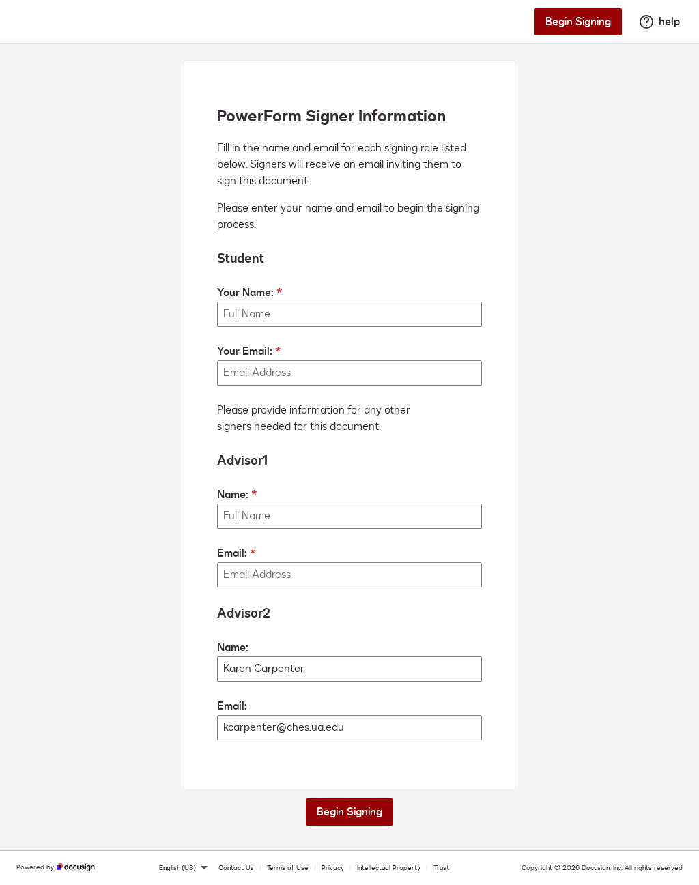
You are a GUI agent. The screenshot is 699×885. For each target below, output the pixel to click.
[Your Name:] (349, 314)
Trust (441, 868)
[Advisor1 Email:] (349, 574)
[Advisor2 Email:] (349, 727)
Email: (232, 553)
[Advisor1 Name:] (349, 516)
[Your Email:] (349, 373)
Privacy (333, 868)
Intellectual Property (388, 868)
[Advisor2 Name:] (349, 669)
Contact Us (236, 868)
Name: (232, 495)
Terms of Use (288, 868)
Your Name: (245, 293)
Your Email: (244, 351)
